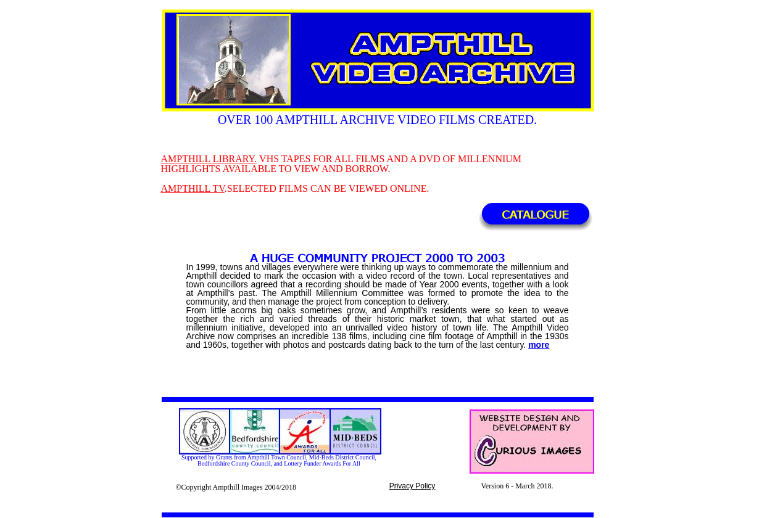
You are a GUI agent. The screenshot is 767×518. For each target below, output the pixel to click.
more (538, 345)
